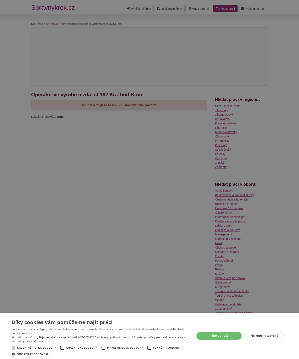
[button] (101, 354)
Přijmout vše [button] (219, 336)
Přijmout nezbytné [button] (264, 336)
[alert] (149, 179)
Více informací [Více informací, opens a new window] (35, 341)
